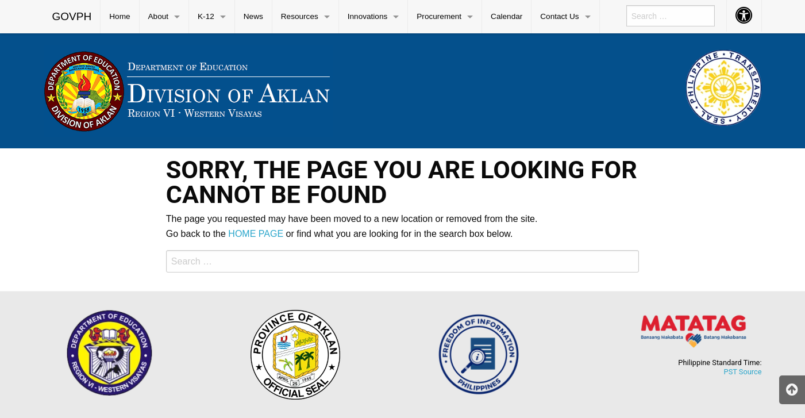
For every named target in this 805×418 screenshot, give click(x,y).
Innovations (368, 16)
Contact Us (559, 16)
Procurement (439, 16)
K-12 (206, 16)
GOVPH (72, 16)
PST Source (743, 371)
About (158, 16)
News (253, 16)
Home (119, 16)
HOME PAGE (255, 234)
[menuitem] (72, 16)
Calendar (506, 16)
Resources (299, 16)
